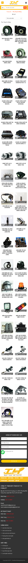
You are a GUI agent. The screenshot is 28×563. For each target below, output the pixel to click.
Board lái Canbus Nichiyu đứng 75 (21, 143)
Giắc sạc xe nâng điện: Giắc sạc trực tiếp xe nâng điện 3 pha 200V (21, 338)
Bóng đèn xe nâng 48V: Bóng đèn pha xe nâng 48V (7, 185)
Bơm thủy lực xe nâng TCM (21, 164)
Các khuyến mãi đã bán (7, 553)
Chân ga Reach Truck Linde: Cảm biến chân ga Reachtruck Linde (21, 185)
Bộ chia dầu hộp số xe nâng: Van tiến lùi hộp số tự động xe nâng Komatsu (7, 400)
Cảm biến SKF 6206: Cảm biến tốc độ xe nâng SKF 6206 (7, 274)
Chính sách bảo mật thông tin (8, 533)
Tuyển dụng (4, 480)
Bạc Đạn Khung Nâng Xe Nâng (20, 62)
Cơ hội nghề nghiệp (6, 548)
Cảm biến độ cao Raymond (7, 206)
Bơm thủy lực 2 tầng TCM (7, 164)
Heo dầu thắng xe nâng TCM (7, 378)
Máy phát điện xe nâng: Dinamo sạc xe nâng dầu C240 (7, 296)
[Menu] (2, 2)
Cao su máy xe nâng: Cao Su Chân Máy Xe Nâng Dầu (21, 274)
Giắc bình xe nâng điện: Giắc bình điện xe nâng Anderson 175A (7, 338)
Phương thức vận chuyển (7, 535)
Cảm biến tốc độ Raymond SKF (21, 251)
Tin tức (17, 478)
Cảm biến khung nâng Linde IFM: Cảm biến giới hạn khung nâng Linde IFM (21, 208)
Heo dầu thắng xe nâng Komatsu (7, 359)
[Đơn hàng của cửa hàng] (14, 18)
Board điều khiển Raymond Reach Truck (7, 144)
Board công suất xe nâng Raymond (21, 123)
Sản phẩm (11, 480)
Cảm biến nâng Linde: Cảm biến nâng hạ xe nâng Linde (7, 252)
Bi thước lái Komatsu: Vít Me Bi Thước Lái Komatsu (20, 399)
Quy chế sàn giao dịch (7, 550)
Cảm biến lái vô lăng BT (20, 229)
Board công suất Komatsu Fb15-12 (21, 82)
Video (21, 478)
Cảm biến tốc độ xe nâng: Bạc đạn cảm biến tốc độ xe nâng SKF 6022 (21, 41)
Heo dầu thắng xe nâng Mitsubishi (21, 359)
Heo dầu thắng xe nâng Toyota (21, 378)
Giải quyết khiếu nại (6, 538)
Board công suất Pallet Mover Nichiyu (7, 102)
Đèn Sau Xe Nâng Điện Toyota (21, 316)
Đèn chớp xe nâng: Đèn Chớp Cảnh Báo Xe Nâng (21, 296)
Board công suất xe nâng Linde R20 (7, 123)
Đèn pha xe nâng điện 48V (7, 316)
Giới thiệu (10, 478)
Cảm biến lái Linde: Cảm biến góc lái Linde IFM (7, 230)
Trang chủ (8, 11)
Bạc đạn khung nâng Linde (7, 62)
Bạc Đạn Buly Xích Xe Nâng (7, 39)
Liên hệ (17, 480)
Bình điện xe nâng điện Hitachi (7, 82)
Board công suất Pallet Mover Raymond (21, 102)
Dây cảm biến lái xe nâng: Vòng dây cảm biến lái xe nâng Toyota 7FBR (7, 423)
